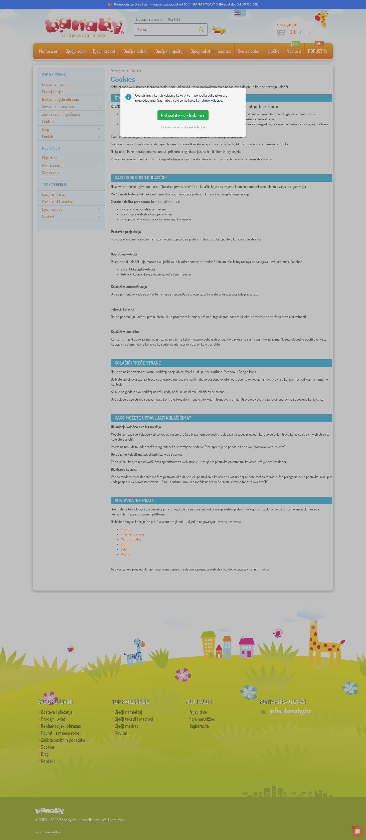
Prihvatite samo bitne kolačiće (183, 127)
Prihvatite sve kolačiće (183, 115)
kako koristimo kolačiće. (205, 100)
